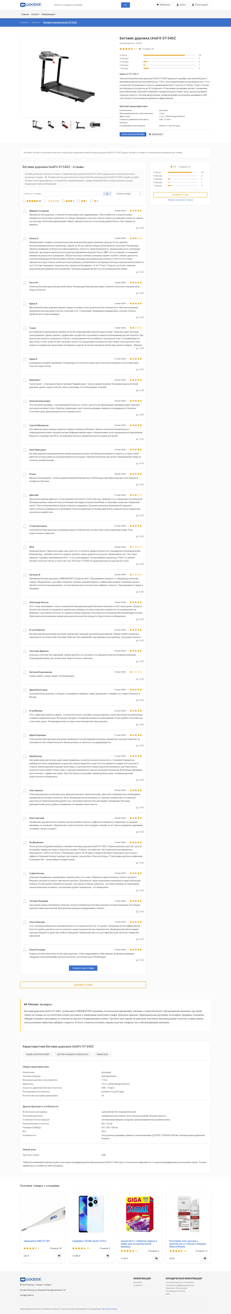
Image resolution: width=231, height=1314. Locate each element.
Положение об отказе (175, 1291)
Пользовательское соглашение (180, 1282)
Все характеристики (133, 134)
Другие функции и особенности (72, 1054)
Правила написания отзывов (180, 200)
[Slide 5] (95, 125)
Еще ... (168, 1294)
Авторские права (109, 1309)
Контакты (137, 1282)
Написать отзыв (180, 195)
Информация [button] (48, 14)
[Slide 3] (65, 125)
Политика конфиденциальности (180, 1285)
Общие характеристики (37, 1054)
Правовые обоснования (176, 1288)
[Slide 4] (80, 125)
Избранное (155, 134)
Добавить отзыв (83, 985)
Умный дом (102, 1054)
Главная (25, 14)
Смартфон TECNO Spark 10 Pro (89, 1241)
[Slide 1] (37, 125)
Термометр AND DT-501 (37, 1241)
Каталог (35, 14)
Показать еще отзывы (83, 968)
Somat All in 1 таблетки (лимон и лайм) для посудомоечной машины (139, 1244)
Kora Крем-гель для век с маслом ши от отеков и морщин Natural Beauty (187, 1244)
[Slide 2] (51, 125)
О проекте (137, 1285)
